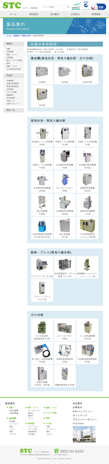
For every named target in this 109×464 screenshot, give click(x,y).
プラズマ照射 (12, 92)
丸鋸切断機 (14, 413)
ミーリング (14, 424)
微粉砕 (30, 413)
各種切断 (10, 81)
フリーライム (33, 426)
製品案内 (33, 14)
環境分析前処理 (13, 86)
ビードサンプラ (34, 410)
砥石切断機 (14, 410)
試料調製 (10, 52)
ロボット (49, 434)
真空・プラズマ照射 (14, 60)
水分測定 (31, 434)
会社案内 (54, 14)
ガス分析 (60, 52)
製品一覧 (11, 110)
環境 (8, 63)
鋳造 (11, 431)
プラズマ (13, 434)
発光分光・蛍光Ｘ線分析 (78, 49)
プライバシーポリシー (85, 419)
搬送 (48, 431)
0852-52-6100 (71, 451)
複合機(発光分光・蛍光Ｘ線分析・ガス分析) (46, 49)
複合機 (12, 421)
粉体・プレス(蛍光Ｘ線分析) (40, 52)
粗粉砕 (30, 416)
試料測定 (10, 57)
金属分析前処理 (13, 83)
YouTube (78, 423)
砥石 (11, 426)
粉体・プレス (12, 55)
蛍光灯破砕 (11, 98)
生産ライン (11, 101)
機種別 (10, 43)
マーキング (50, 429)
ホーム (13, 14)
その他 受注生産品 (14, 69)
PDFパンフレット (83, 411)
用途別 (10, 75)
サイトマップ (80, 415)
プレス (30, 418)
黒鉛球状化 (32, 431)
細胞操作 (10, 95)
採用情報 (95, 14)
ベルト (12, 429)
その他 (48, 423)
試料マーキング (13, 104)
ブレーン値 (32, 429)
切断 (8, 49)
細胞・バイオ (12, 66)
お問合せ (75, 14)
